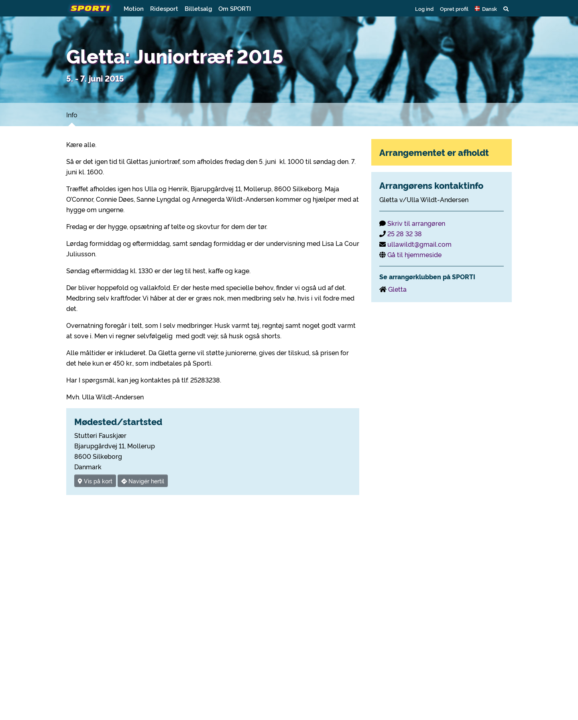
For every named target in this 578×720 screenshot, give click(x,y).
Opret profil (454, 8)
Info (71, 114)
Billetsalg (198, 8)
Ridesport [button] (164, 8)
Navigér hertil (142, 481)
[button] (486, 8)
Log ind (424, 8)
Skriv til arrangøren (416, 223)
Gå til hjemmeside (414, 254)
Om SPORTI (234, 8)
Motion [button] (134, 8)
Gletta (397, 288)
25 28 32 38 (404, 233)
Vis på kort (95, 481)
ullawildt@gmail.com (419, 243)
